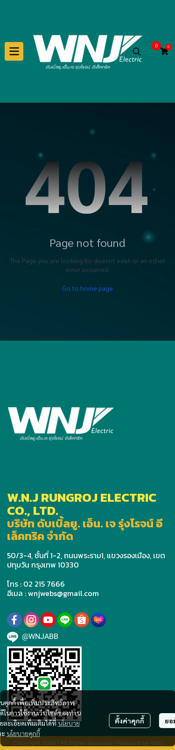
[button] (136, 51)
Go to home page (87, 288)
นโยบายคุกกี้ (23, 733)
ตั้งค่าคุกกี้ (129, 720)
